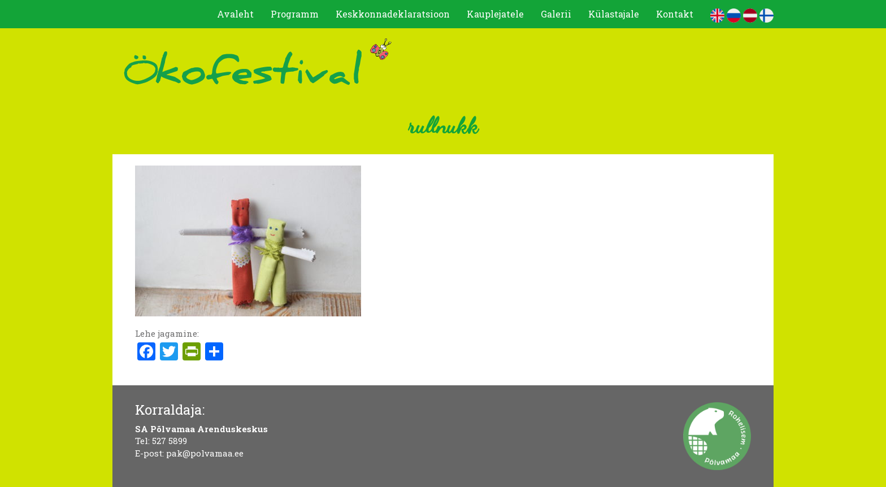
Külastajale (613, 14)
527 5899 (169, 440)
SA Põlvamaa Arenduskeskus (201, 428)
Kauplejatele (495, 14)
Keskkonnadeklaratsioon (393, 14)
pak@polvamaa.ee (205, 453)
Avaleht (235, 14)
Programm (295, 14)
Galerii (556, 14)
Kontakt (674, 14)
